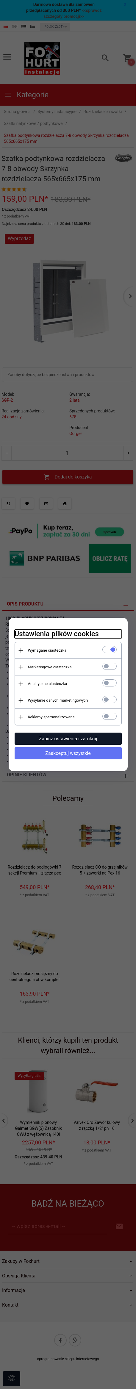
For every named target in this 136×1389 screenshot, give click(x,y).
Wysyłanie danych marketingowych (58, 700)
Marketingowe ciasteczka (50, 667)
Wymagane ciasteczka (47, 650)
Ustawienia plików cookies (57, 634)
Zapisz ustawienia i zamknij (68, 739)
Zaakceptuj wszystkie (67, 753)
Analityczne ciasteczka (47, 683)
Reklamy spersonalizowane (51, 717)
